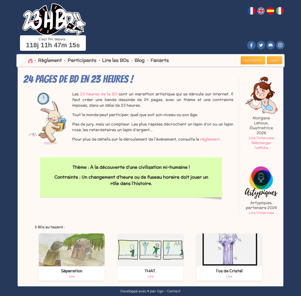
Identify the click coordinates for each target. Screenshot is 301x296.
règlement (210, 139)
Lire (72, 276)
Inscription (253, 60)
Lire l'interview (261, 138)
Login (274, 60)
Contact (174, 291)
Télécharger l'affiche (261, 145)
